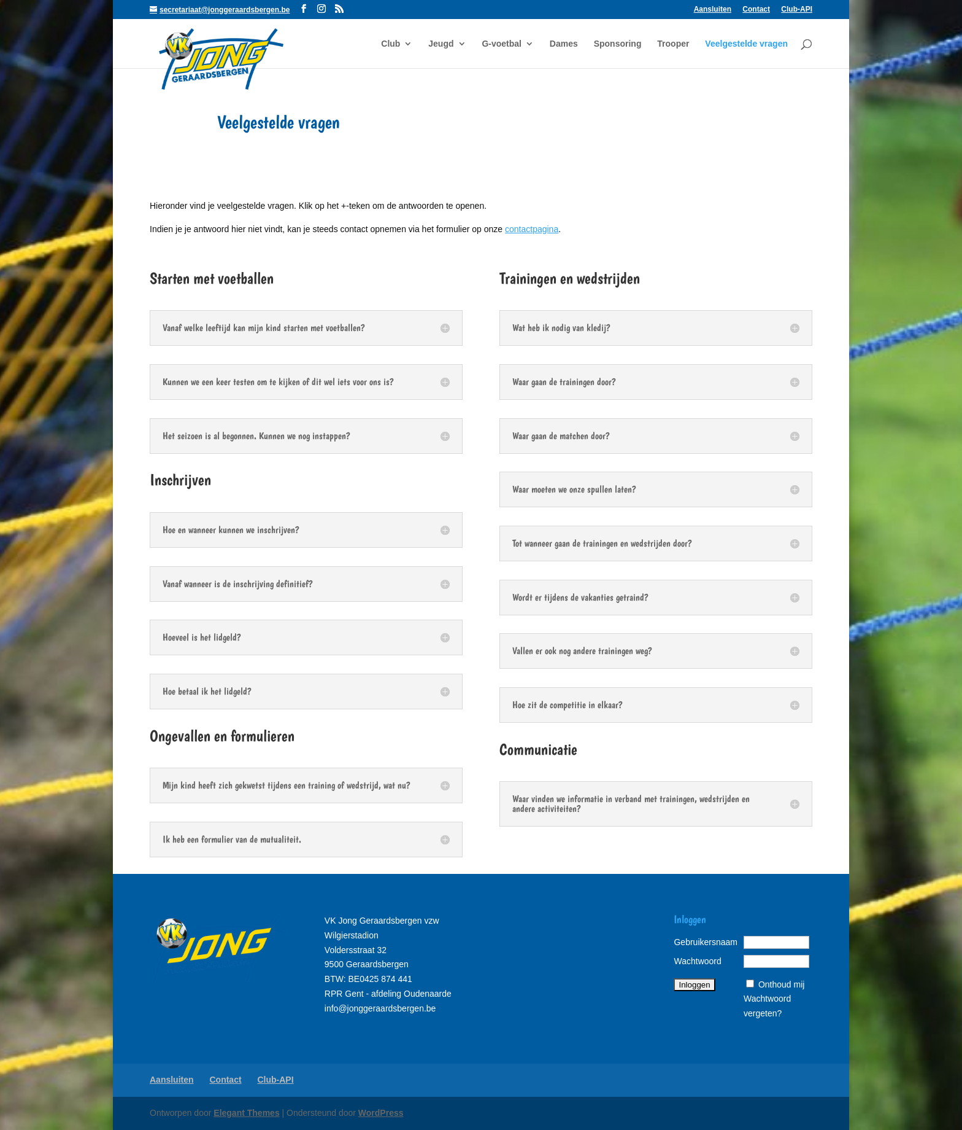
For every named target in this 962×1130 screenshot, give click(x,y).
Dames (564, 44)
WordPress (381, 1113)
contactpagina (531, 229)
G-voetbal (501, 44)
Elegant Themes (246, 1113)
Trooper (673, 44)
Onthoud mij (781, 984)
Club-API (796, 10)
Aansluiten (712, 10)
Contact (756, 10)
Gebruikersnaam (705, 942)
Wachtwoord (697, 961)
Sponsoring (618, 44)
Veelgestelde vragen (746, 44)
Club (390, 44)
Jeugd (440, 44)
